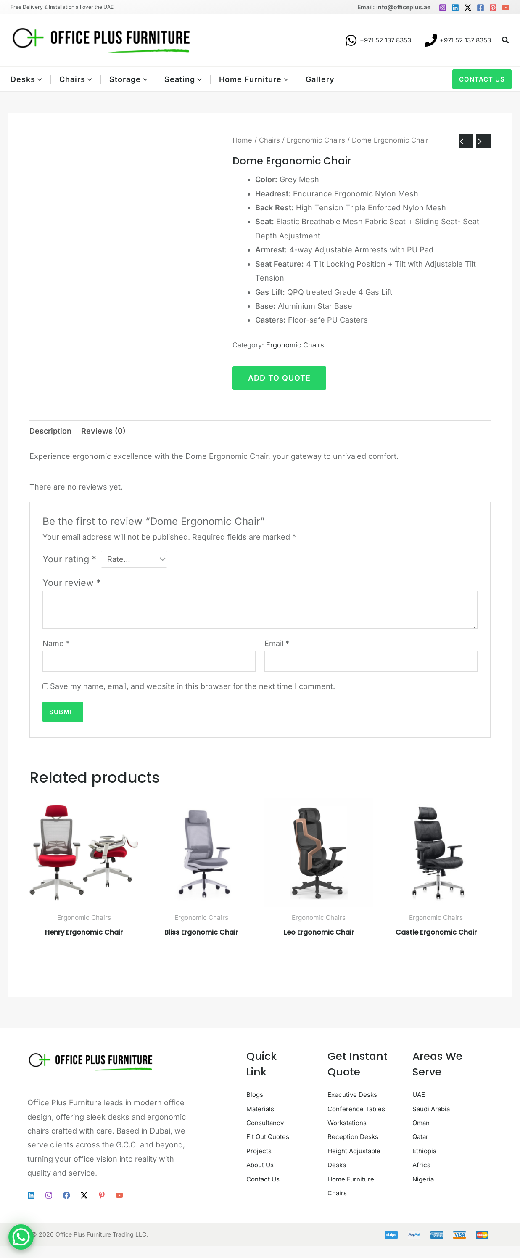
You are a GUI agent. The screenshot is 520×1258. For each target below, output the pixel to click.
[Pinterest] (493, 7)
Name (56, 643)
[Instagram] (442, 7)
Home (242, 140)
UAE (420, 1094)
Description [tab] (50, 430)
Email (276, 643)
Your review (71, 582)
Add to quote (279, 377)
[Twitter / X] (468, 7)
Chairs (269, 140)
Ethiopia (426, 1150)
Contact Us (266, 1206)
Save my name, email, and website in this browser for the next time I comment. (192, 686)
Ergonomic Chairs (316, 140)
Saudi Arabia (434, 1108)
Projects (261, 1178)
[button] (505, 40)
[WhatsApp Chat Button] (21, 1237)
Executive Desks (357, 1094)
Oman (423, 1122)
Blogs (256, 1094)
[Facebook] (480, 7)
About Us (263, 1193)
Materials (262, 1108)
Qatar (422, 1136)
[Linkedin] (455, 7)
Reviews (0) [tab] (103, 430)
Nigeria (425, 1178)
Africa (422, 1164)
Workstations (351, 1136)
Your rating (69, 559)
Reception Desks (358, 1150)
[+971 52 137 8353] (378, 40)
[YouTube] (505, 7)
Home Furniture (355, 1193)
